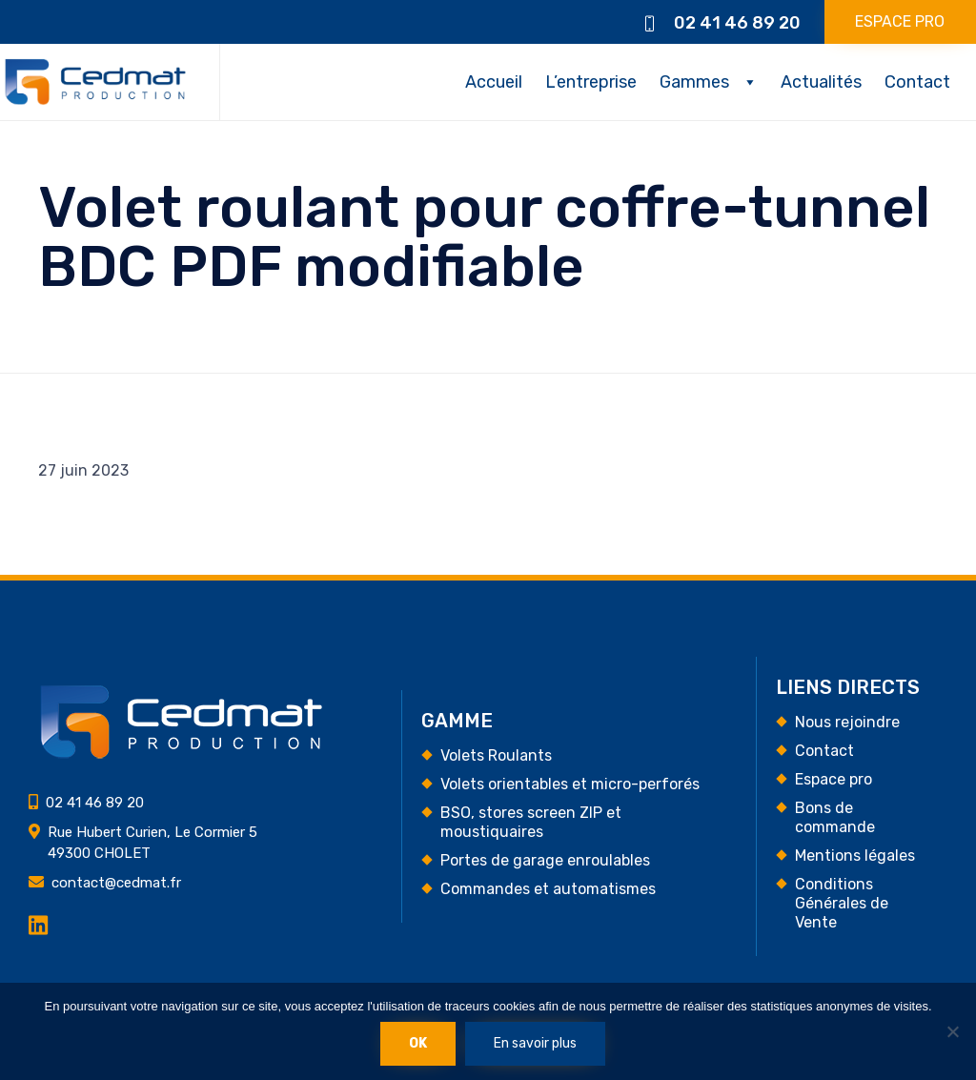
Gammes (694, 81)
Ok (418, 1043)
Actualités (821, 81)
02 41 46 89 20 (737, 22)
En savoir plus (535, 1043)
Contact (917, 81)
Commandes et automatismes (548, 889)
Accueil (493, 81)
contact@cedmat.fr (116, 882)
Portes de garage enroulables (545, 860)
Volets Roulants (496, 755)
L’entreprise (591, 81)
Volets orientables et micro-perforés (570, 784)
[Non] (952, 1031)
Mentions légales (855, 855)
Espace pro (833, 779)
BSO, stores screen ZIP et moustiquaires (530, 822)
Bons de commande (835, 817)
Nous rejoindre (847, 722)
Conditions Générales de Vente (841, 903)
